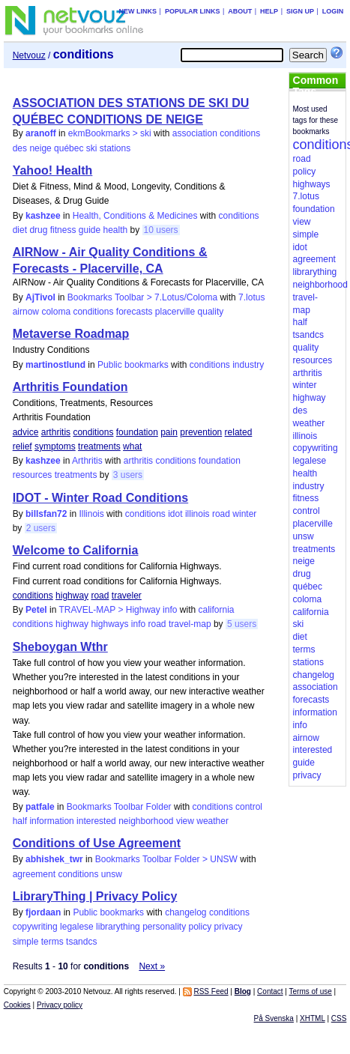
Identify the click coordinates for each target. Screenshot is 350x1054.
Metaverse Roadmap (71, 333)
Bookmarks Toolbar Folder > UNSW (166, 859)
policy (200, 926)
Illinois (91, 514)
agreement (34, 874)
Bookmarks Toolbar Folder (119, 807)
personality (164, 926)
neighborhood (145, 821)
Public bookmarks (133, 365)
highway (71, 595)
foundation (137, 432)
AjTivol (40, 297)
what (132, 446)
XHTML (312, 1018)
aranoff (40, 133)
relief (22, 446)
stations (115, 148)
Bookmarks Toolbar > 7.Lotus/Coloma (142, 297)
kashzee (43, 216)
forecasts (134, 311)
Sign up (300, 11)
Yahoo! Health (53, 170)
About (240, 11)
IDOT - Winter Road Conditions (101, 497)
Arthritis (87, 460)
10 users (161, 230)
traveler (127, 595)
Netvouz (29, 55)
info (138, 624)
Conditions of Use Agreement (97, 843)
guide (89, 230)
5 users (241, 624)
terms (52, 941)
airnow (26, 311)
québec (68, 148)
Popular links (192, 11)
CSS (339, 1018)
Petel (36, 610)
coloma (55, 311)
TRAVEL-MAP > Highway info (118, 610)
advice (26, 432)
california (217, 610)
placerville (175, 311)
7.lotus (251, 297)
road (221, 514)
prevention (201, 432)
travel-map (190, 624)
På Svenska (274, 1018)
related (239, 432)
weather (212, 821)
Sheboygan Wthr (60, 646)
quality (211, 311)
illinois (197, 514)
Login (333, 11)
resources (32, 475)
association (194, 133)
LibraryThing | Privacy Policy (95, 896)
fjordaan (43, 912)
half (20, 821)
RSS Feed (210, 991)
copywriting (35, 926)
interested (96, 821)
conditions (240, 133)
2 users (40, 528)
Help (269, 11)
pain (169, 432)
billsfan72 (46, 514)
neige (40, 148)
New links (138, 11)
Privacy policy (59, 1005)
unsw (111, 874)
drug (38, 230)
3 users (127, 475)
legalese (77, 926)
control (248, 807)
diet (20, 230)
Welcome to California (76, 550)
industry (248, 365)
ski (91, 148)
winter (244, 514)
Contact (270, 991)
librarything (118, 926)
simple (26, 941)
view (185, 821)
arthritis (55, 432)
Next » (152, 966)
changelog (185, 912)
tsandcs (81, 941)
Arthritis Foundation (70, 387)
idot (175, 514)
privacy (228, 926)
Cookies (17, 1005)
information (51, 821)
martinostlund (55, 365)
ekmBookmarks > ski (109, 133)
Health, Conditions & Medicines (135, 216)
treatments (99, 446)
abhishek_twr (54, 859)
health (115, 230)
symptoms (55, 446)
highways (109, 624)
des (20, 148)
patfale (40, 807)
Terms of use (310, 991)
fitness (63, 230)
